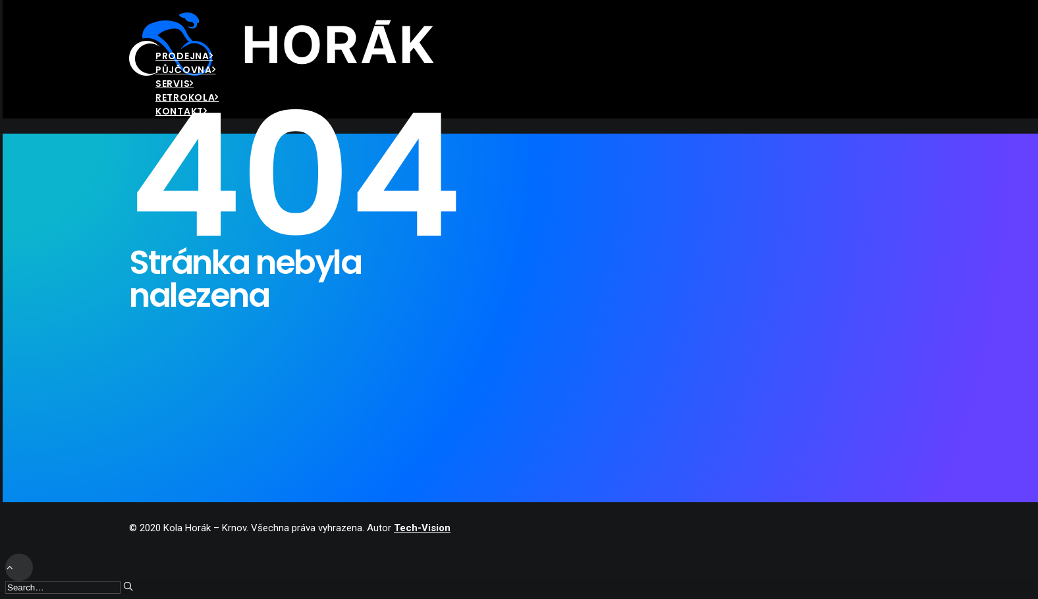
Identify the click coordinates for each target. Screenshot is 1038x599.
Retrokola (187, 97)
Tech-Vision (422, 528)
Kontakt (181, 111)
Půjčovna (185, 69)
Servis (174, 83)
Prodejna (184, 56)
